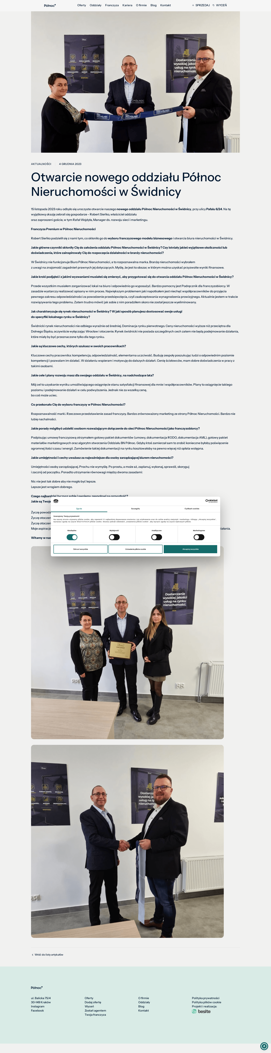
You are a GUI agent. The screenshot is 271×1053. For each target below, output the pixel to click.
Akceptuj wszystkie (191, 549)
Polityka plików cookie (206, 1002)
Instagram (37, 1006)
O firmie (141, 5)
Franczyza (112, 5)
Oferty (81, 5)
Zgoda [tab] (79, 509)
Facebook (37, 1010)
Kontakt (165, 5)
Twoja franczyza (95, 1014)
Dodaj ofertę (93, 1002)
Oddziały (95, 5)
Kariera (127, 5)
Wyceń (220, 5)
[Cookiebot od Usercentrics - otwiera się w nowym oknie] (201, 501)
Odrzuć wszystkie (80, 549)
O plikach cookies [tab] (192, 509)
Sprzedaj (201, 5)
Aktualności (41, 164)
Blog (154, 5)
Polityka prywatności (205, 998)
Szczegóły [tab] (135, 509)
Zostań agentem (95, 1010)
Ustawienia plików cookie (135, 549)
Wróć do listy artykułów (47, 954)
